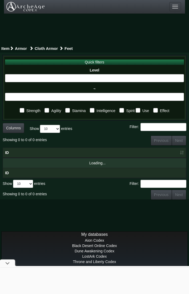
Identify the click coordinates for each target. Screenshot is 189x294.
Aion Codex (94, 251)
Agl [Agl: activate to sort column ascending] (101, 158)
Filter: (158, 127)
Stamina (79, 111)
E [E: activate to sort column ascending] (176, 158)
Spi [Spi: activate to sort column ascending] (148, 158)
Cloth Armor (46, 48)
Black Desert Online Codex (94, 256)
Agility (56, 111)
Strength (33, 111)
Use (145, 111)
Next (179, 140)
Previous (161, 140)
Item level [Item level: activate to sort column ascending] (67, 155)
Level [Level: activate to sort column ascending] (48, 158)
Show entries (51, 129)
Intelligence (105, 111)
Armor (21, 48)
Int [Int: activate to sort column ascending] (132, 158)
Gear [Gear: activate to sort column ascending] (22, 158)
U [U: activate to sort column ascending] (163, 158)
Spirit (130, 111)
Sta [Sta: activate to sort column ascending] (117, 158)
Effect (165, 111)
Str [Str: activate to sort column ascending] (84, 158)
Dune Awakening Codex (94, 262)
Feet (69, 48)
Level (94, 70)
